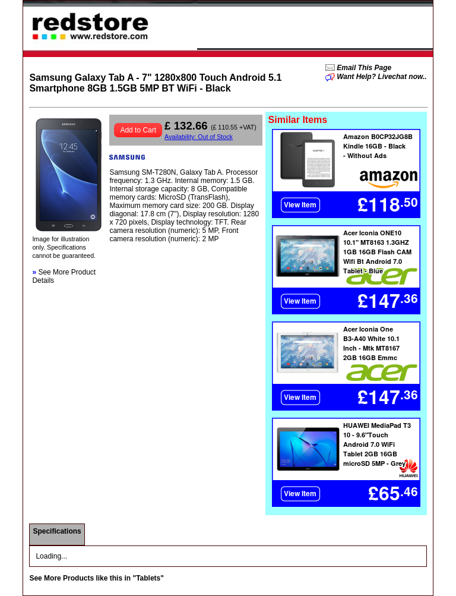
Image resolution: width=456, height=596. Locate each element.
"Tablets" (148, 578)
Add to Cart (138, 130)
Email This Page (363, 68)
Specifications (57, 531)
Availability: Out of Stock (198, 136)
